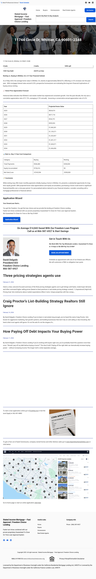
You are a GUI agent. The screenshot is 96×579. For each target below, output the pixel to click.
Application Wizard (11, 219)
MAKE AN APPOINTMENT (60, 253)
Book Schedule (24, 2)
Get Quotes (90, 10)
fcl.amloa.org (33, 411)
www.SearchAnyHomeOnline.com (77, 442)
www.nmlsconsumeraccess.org (33, 559)
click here (38, 503)
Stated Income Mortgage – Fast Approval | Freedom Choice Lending (17, 522)
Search (91, 19)
